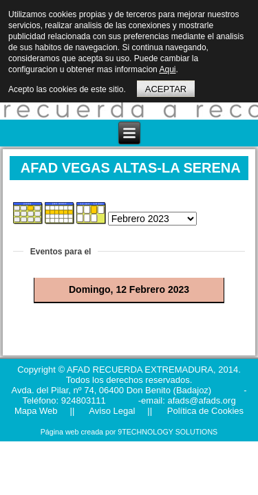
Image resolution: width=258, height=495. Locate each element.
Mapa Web (36, 411)
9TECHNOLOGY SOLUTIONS (167, 432)
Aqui (167, 69)
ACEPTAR (165, 89)
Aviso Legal (111, 411)
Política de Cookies (204, 411)
